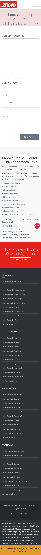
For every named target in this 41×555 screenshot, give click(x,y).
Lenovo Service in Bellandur (11, 286)
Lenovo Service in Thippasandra (12, 403)
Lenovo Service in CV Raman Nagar (14, 294)
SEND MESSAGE (29, 137)
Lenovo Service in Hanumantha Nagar (14, 481)
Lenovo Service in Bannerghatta (12, 412)
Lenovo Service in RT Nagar (11, 372)
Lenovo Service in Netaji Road (12, 485)
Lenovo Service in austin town (12, 429)
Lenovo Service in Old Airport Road (13, 303)
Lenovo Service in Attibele (10, 420)
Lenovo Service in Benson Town (12, 377)
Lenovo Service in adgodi (10, 425)
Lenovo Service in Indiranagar (12, 395)
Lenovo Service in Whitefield (11, 281)
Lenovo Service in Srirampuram (12, 355)
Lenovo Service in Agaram (10, 307)
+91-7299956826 (31, 548)
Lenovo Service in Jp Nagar (11, 477)
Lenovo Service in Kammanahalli (13, 451)
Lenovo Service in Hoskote (11, 316)
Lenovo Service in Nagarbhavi (12, 368)
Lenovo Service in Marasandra (12, 468)
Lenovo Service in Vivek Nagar (12, 299)
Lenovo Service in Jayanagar (11, 490)
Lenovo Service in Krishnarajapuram (14, 290)
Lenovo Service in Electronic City (13, 416)
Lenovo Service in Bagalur (10, 347)
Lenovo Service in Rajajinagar (12, 351)
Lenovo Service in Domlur (10, 399)
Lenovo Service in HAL (9, 320)
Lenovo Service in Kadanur (11, 473)
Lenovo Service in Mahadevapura (13, 311)
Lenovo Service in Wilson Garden (13, 455)
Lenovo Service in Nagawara (11, 338)
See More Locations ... (9, 324)
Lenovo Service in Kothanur (11, 342)
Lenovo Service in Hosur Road (12, 407)
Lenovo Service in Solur (9, 460)
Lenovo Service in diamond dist (12, 433)
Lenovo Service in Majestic (11, 359)
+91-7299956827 (20, 551)
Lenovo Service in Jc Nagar (11, 464)
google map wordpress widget (12, 78)
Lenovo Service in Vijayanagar (12, 364)
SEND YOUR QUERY (20, 260)
